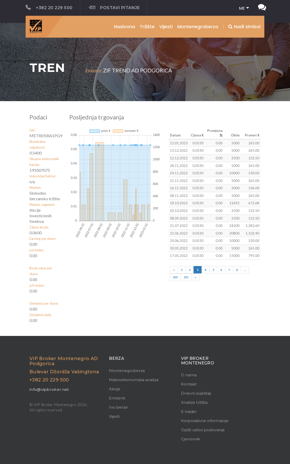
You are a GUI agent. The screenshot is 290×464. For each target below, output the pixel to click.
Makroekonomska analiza (133, 379)
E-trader (189, 411)
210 (175, 277)
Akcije (114, 388)
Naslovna (124, 26)
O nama (189, 375)
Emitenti (117, 398)
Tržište (147, 26)
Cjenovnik (190, 439)
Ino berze (118, 407)
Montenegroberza (127, 370)
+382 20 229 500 (49, 7)
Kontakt (189, 384)
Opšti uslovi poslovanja (202, 429)
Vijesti (166, 26)
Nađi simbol (244, 26)
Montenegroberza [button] (197, 26)
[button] (242, 8)
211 (186, 277)
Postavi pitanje (114, 7)
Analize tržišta (194, 402)
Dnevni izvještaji (196, 393)
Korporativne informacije (205, 420)
